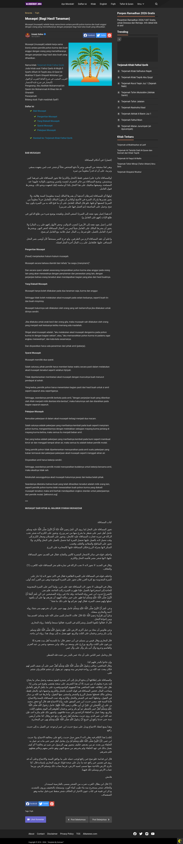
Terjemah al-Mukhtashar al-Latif (131, 145)
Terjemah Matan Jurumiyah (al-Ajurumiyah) (136, 127)
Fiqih (113, 4)
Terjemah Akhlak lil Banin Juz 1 (136, 113)
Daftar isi (82, 4)
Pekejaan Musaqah (46, 130)
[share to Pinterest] (109, 35)
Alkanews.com (90, 834)
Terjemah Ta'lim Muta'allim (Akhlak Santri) (138, 94)
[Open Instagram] (146, 833)
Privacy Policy (67, 834)
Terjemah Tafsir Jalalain (132, 101)
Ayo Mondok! (67, 4)
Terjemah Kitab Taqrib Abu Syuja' (137, 77)
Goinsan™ (60, 842)
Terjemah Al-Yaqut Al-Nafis (129, 158)
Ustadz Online (38, 34)
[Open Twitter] (140, 833)
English (103, 4)
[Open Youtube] (152, 833)
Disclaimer (52, 834)
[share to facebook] (89, 35)
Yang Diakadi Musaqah (48, 121)
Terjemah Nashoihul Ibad (133, 107)
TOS (78, 834)
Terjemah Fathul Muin (131, 120)
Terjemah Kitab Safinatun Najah (136, 71)
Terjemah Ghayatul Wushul (129, 172)
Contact (41, 834)
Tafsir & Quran (126, 4)
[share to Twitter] (101, 35)
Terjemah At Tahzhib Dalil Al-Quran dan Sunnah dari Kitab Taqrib (134, 151)
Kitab (93, 4)
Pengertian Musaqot (47, 116)
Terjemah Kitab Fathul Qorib (50, 65)
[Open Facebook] (135, 833)
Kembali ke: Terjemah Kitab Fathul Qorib (52, 138)
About (31, 834)
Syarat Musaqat (45, 125)
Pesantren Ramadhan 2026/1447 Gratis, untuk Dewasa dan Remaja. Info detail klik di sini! (137, 23)
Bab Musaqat (39, 111)
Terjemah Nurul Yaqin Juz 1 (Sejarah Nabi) (138, 85)
